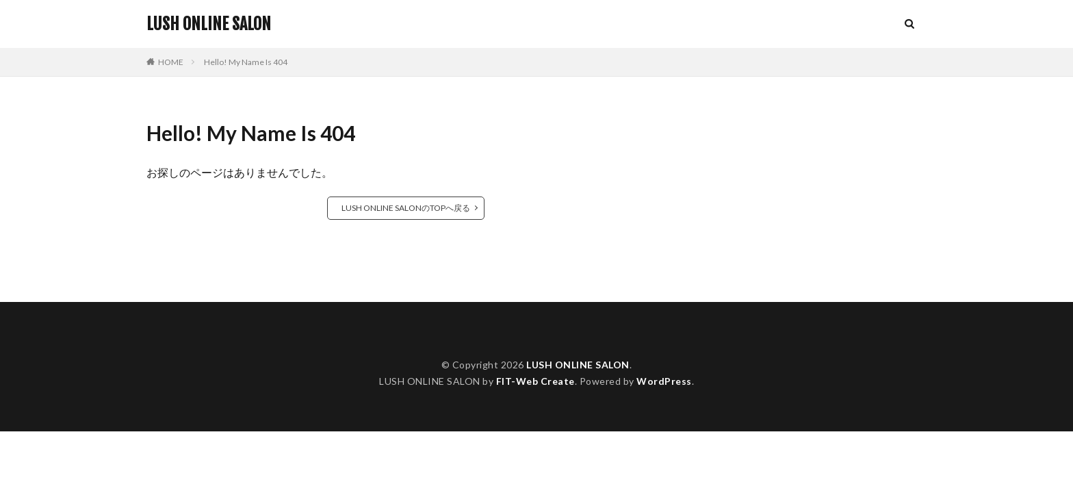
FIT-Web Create (535, 381)
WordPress (664, 381)
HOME (170, 62)
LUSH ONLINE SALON (208, 24)
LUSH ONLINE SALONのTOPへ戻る (405, 208)
